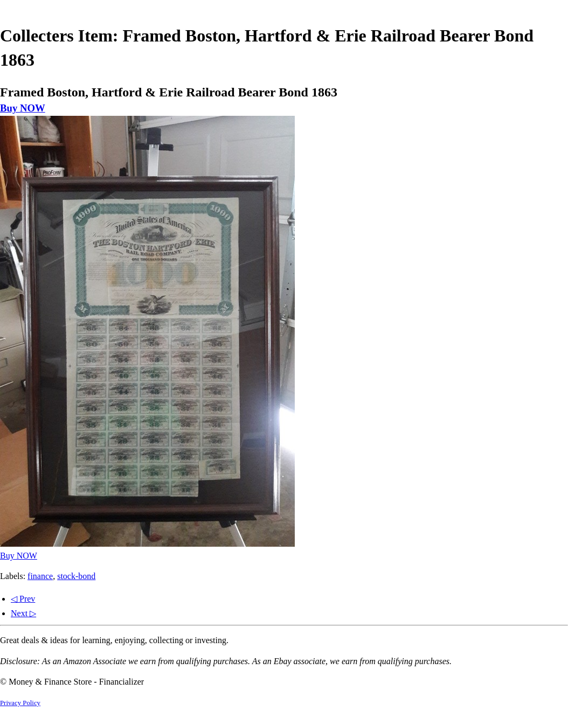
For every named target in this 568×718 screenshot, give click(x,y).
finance (40, 576)
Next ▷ (23, 613)
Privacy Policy (20, 703)
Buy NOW (22, 108)
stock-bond (76, 576)
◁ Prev (23, 598)
